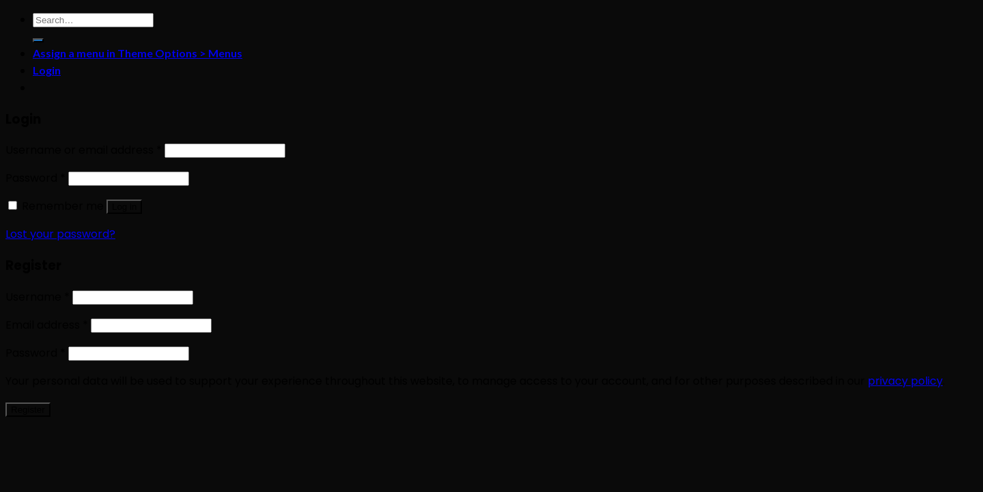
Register (28, 410)
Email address (46, 325)
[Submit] (38, 40)
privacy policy (905, 381)
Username (37, 297)
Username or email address (83, 150)
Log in (124, 207)
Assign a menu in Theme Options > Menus (137, 52)
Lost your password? (60, 234)
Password (35, 178)
